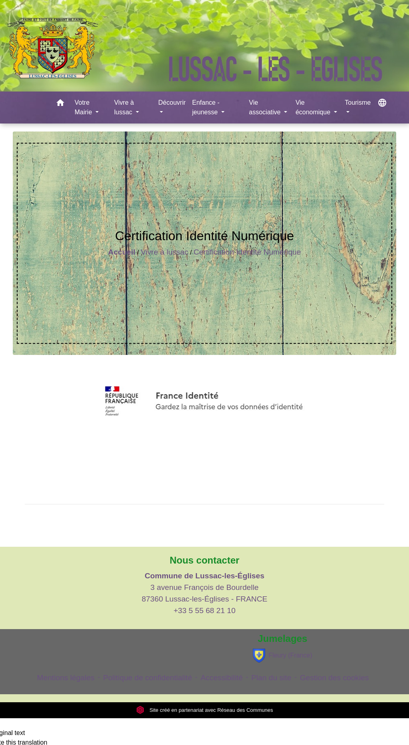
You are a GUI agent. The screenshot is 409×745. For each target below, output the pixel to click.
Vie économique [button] (314, 107)
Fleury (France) (282, 656)
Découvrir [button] (171, 102)
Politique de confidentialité (147, 677)
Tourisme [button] (358, 102)
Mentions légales (66, 677)
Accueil (121, 252)
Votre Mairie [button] (84, 107)
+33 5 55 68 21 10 (204, 610)
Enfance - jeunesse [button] (206, 107)
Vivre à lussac (164, 252)
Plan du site (271, 677)
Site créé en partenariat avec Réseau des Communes (204, 710)
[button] (60, 104)
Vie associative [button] (265, 107)
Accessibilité (222, 677)
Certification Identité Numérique (247, 252)
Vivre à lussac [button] (124, 107)
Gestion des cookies (334, 677)
